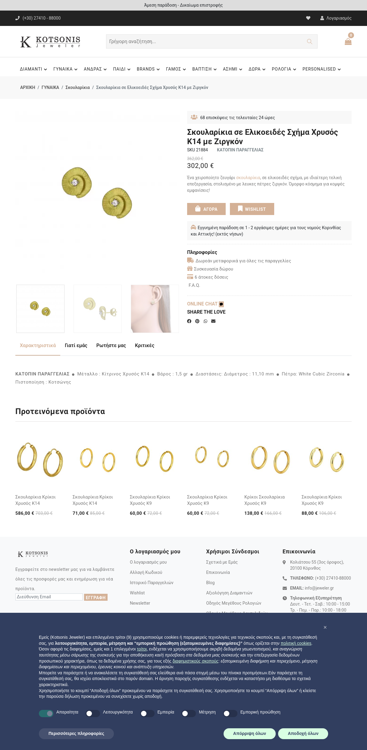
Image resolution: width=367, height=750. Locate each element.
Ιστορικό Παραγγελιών (152, 582)
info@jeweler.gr (319, 588)
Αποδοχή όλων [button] (303, 733)
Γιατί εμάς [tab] (76, 345)
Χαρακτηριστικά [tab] (38, 345)
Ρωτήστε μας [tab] (111, 345)
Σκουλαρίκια (77, 87)
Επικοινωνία (218, 572)
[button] (325, 627)
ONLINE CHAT (205, 304)
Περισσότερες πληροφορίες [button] (76, 733)
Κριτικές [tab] (144, 345)
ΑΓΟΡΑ (206, 209)
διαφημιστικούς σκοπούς (195, 661)
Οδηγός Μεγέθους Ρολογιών (233, 603)
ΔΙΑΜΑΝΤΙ (34, 69)
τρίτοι (142, 649)
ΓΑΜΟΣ (177, 69)
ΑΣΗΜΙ (233, 69)
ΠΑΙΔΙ (122, 69)
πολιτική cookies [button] (296, 643)
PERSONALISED (323, 69)
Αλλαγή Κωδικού (146, 572)
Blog (210, 582)
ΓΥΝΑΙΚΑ (66, 69)
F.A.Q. (194, 285)
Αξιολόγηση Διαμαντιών (229, 592)
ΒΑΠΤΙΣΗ (205, 69)
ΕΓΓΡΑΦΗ (96, 597)
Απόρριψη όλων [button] (249, 733)
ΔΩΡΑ (258, 69)
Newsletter (140, 603)
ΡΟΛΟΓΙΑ (285, 69)
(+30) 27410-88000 (333, 578)
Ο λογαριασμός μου (148, 562)
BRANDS (149, 69)
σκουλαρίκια (248, 177)
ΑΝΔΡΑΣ (96, 69)
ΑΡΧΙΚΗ (27, 87)
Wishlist (137, 592)
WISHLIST (252, 209)
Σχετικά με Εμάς (222, 562)
